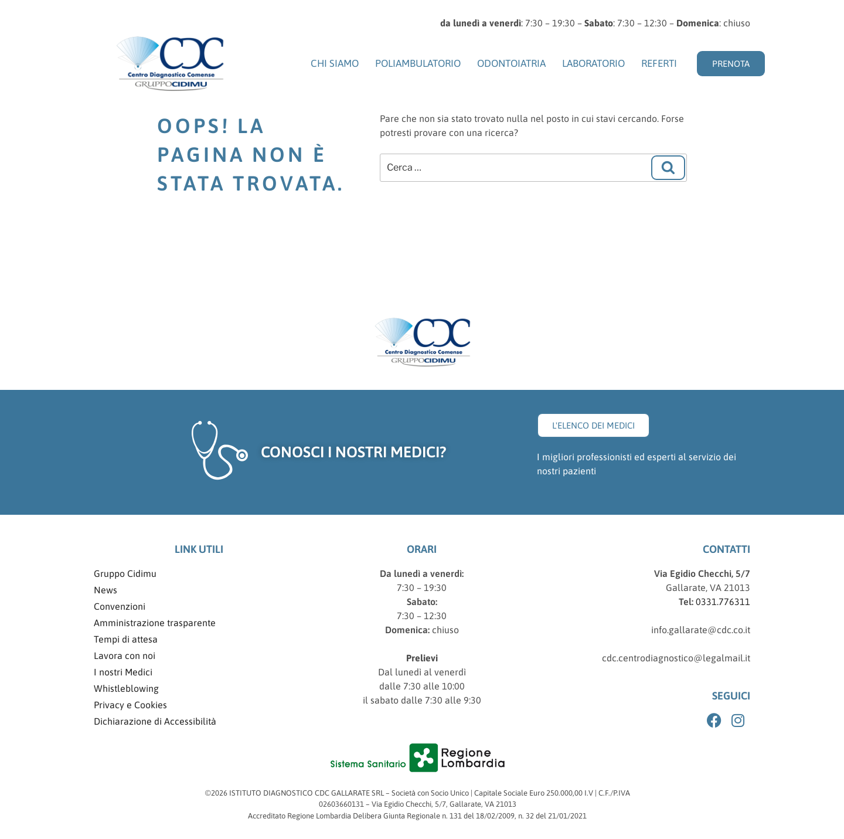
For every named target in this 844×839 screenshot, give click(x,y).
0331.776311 (721, 601)
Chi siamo (335, 63)
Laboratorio (593, 63)
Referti (659, 63)
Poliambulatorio (418, 63)
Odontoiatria (511, 63)
